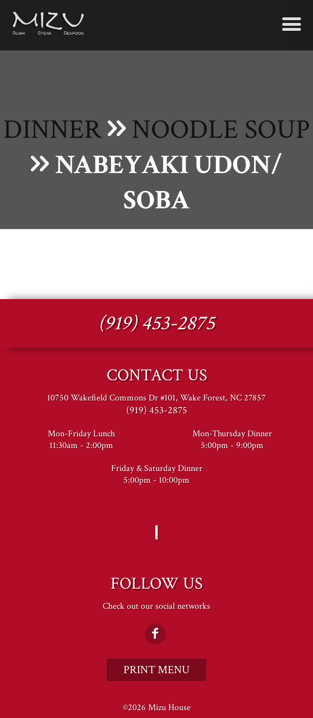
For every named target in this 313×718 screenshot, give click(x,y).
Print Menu (156, 670)
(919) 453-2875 (156, 323)
